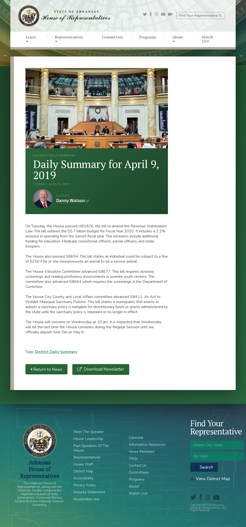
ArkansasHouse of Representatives (39, 469)
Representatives (69, 38)
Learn (31, 38)
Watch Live (207, 38)
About (177, 38)
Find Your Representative (200, 15)
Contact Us (138, 465)
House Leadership (88, 438)
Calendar (136, 437)
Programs (147, 37)
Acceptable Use (86, 499)
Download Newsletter (103, 369)
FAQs (133, 458)
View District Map (210, 479)
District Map (83, 471)
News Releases (141, 451)
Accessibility (83, 478)
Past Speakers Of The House (91, 448)
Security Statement (89, 492)
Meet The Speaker (88, 431)
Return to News (47, 369)
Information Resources (147, 444)
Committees (112, 37)
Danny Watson (42, 198)
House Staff (83, 464)
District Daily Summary (56, 351)
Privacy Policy (84, 485)
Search (204, 467)
